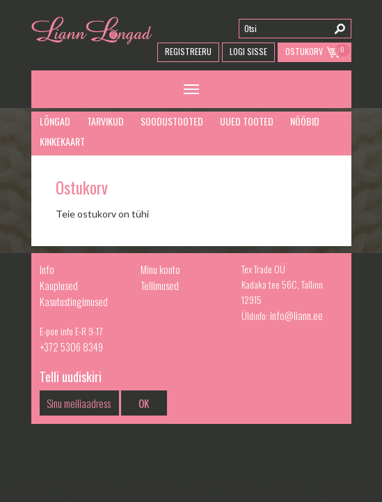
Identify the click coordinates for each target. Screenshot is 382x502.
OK (143, 403)
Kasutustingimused (74, 301)
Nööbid (304, 121)
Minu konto (160, 269)
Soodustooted (172, 121)
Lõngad (55, 121)
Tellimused (160, 285)
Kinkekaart (62, 141)
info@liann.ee (296, 315)
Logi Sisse (248, 51)
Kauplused (59, 285)
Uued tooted (246, 121)
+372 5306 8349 (71, 346)
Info (47, 269)
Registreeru (188, 51)
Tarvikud (105, 121)
